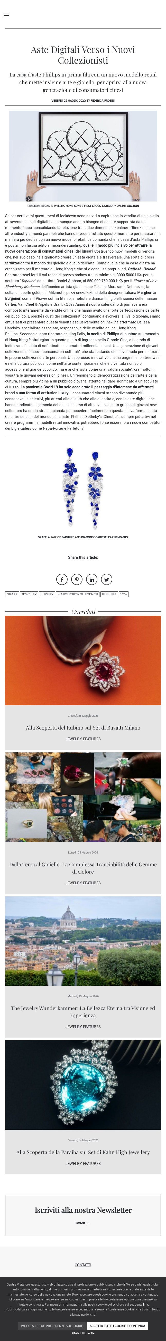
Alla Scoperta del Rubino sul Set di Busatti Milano (83, 727)
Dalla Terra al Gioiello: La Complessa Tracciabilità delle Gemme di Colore (83, 868)
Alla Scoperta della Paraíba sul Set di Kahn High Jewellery (83, 1151)
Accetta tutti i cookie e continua (117, 1326)
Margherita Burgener (78, 594)
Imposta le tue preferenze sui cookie (52, 1326)
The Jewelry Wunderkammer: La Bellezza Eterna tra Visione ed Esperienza (83, 1011)
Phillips (109, 594)
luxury (47, 594)
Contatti (83, 1265)
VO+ (124, 594)
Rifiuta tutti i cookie (83, 1333)
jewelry (29, 594)
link (145, 1304)
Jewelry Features (83, 739)
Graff (12, 594)
